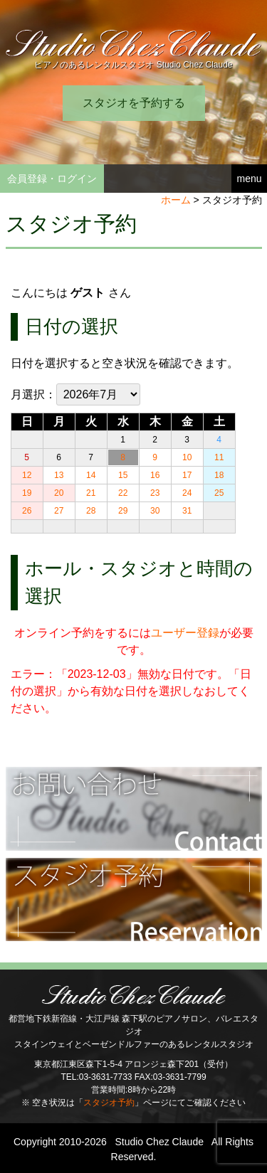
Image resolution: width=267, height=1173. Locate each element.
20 (58, 493)
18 (219, 475)
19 (26, 493)
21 (90, 493)
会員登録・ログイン (52, 178)
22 (122, 493)
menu (248, 178)
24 (187, 493)
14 (90, 475)
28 (90, 510)
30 (154, 510)
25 (219, 493)
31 (187, 510)
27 (58, 510)
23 (154, 493)
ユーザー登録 (185, 633)
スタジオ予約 (109, 1103)
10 (187, 457)
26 (26, 510)
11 (219, 457)
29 (122, 510)
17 (187, 475)
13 (58, 475)
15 (122, 475)
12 (26, 475)
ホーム (176, 200)
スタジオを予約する (134, 103)
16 (154, 475)
